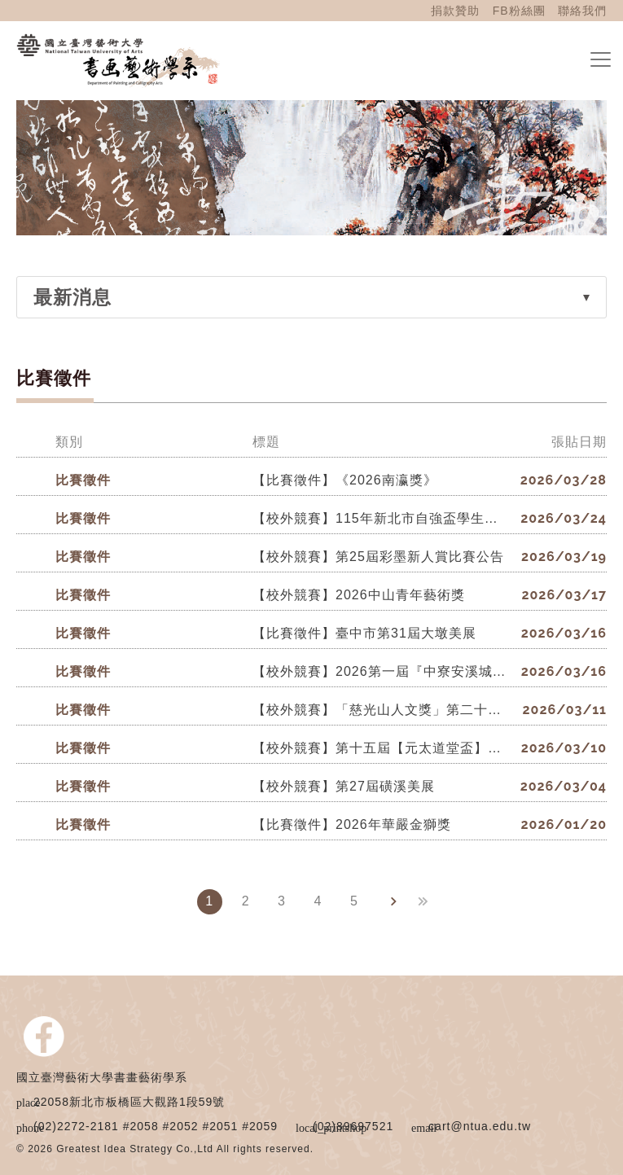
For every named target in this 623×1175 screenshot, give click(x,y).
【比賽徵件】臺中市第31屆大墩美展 (364, 633)
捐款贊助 (455, 10)
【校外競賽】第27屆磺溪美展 (343, 786)
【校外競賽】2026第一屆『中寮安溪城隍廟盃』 (380, 671)
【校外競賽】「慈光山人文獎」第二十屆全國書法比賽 (380, 710)
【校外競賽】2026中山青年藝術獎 (358, 595)
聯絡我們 (582, 10)
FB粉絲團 (519, 10)
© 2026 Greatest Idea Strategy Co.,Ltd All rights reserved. (165, 1149)
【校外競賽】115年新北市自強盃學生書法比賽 (380, 518)
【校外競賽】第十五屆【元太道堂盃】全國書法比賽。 (380, 748)
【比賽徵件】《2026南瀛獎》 (344, 480)
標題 (266, 442)
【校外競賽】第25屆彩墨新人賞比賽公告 (378, 556)
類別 (69, 442)
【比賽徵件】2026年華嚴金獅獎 (351, 824)
